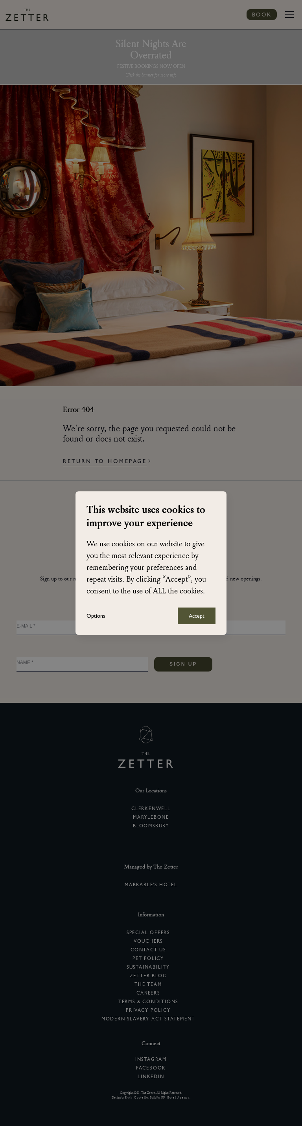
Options (96, 616)
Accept (196, 616)
